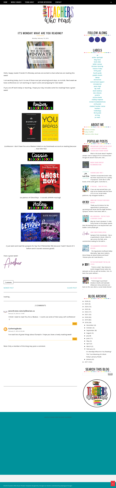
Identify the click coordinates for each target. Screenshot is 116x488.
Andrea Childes (89, 130)
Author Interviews (45, 2)
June (88, 338)
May (88, 341)
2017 (87, 362)
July (87, 336)
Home (5, 2)
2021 (87, 314)
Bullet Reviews (97, 64)
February (89, 349)
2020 (87, 317)
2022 (87, 312)
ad (97, 55)
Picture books (97, 97)
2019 (87, 320)
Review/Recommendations (97, 102)
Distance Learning (97, 66)
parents (97, 95)
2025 (87, 304)
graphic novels (97, 75)
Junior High (97, 86)
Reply (74, 323)
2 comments (8, 282)
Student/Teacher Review (97, 106)
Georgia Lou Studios (45, 486)
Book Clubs (97, 62)
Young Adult (29, 2)
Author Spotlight (97, 57)
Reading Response (97, 99)
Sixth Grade (97, 104)
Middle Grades (16, 2)
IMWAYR (97, 77)
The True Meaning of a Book (96, 354)
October (89, 328)
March (88, 346)
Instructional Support (97, 82)
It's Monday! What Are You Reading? (98, 351)
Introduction (97, 84)
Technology (97, 111)
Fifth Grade (97, 71)
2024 (87, 306)
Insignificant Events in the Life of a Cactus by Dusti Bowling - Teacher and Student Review (101, 148)
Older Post (72, 288)
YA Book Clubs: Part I (96, 173)
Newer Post (9, 288)
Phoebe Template (26, 486)
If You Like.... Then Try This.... (99, 186)
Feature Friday (97, 68)
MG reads (97, 88)
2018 (87, 322)
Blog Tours (97, 60)
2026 (87, 301)
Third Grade (97, 113)
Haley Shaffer (89, 132)
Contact (58, 2)
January (89, 359)
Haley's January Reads (94, 357)
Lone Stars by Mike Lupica (98, 232)
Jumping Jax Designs (66, 486)
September (90, 330)
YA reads (97, 117)
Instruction (97, 80)
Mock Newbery (97, 91)
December (90, 325)
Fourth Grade (97, 73)
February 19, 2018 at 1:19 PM (16, 313)
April (88, 344)
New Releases (97, 93)
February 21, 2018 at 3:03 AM (16, 331)
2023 (87, 309)
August (89, 333)
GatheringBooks (14, 329)
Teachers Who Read (91, 134)
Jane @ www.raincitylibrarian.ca (21, 311)
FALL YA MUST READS (96, 278)
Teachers (97, 108)
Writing (97, 115)
